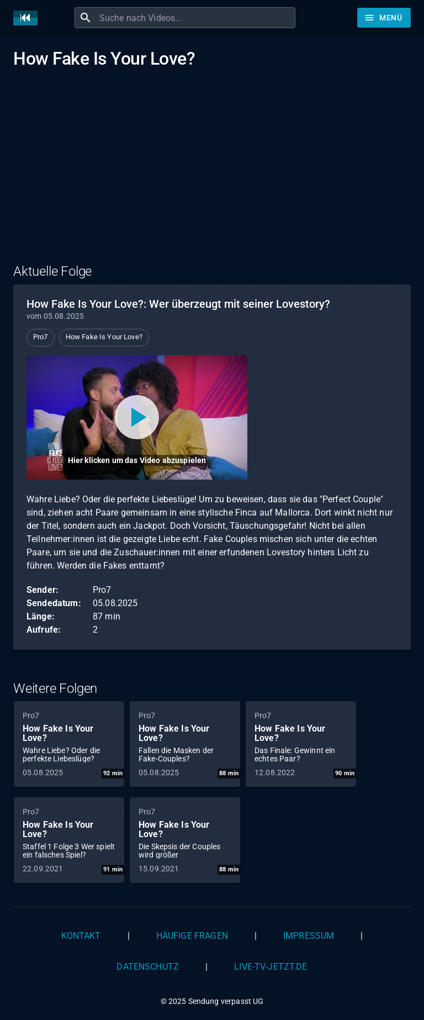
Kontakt (81, 935)
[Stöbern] (384, 18)
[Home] (28, 17)
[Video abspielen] (136, 417)
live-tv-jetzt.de (270, 966)
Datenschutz (147, 966)
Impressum (308, 935)
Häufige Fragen (192, 935)
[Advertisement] (212, 173)
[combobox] (196, 17)
